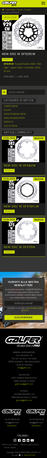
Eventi (7, 110)
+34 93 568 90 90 (12, 419)
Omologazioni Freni (14, 118)
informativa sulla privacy (32, 309)
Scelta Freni (10, 126)
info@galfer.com (24, 368)
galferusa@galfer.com (24, 384)
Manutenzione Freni (15, 114)
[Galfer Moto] (10, 4)
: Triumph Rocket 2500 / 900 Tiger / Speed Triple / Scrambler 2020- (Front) (22, 68)
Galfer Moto (10, 10)
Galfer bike (36, 412)
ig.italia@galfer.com (24, 400)
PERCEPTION (29, 455)
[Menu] (43, 4)
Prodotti (7, 59)
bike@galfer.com (36, 422)
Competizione (11, 106)
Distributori (12, 425)
